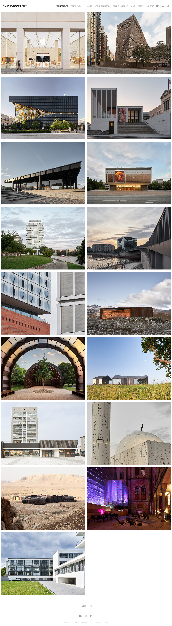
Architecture (62, 6)
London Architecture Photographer (77, 622)
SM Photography (15, 6)
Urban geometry (102, 6)
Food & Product (120, 6)
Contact (150, 6)
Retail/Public (77, 6)
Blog (133, 6)
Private (89, 6)
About (140, 6)
